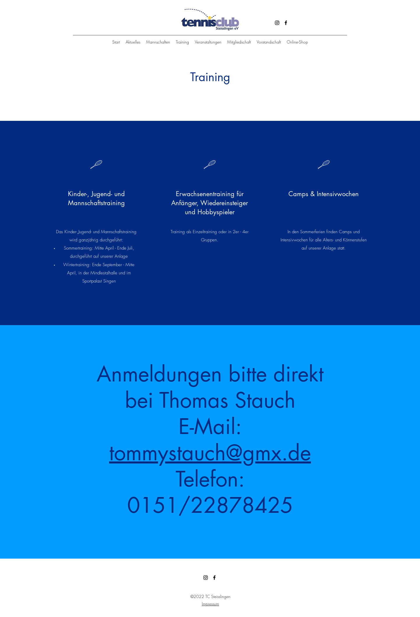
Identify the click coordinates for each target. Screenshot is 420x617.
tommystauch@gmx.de (210, 452)
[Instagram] (277, 23)
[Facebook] (286, 23)
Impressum (210, 603)
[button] (182, 42)
